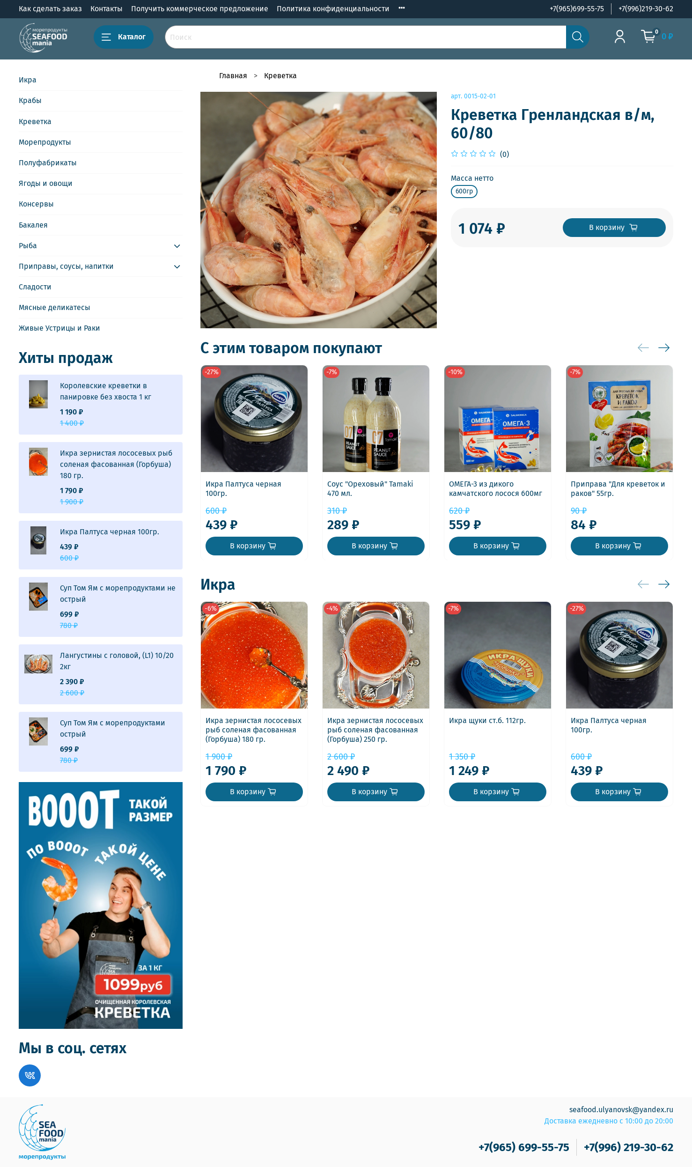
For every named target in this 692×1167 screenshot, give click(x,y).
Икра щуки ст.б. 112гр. (487, 720)
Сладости (35, 286)
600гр (464, 191)
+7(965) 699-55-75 (524, 1147)
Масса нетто (472, 178)
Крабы (30, 100)
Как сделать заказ (50, 8)
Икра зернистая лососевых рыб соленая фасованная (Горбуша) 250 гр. (375, 730)
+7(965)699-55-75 (577, 8)
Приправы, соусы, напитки (66, 266)
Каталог (124, 37)
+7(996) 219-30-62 (628, 1147)
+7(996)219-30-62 (645, 8)
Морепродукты (45, 142)
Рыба (28, 245)
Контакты (106, 8)
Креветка (280, 75)
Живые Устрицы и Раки (59, 328)
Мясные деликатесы (54, 307)
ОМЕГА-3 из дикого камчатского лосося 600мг (495, 489)
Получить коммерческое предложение (199, 8)
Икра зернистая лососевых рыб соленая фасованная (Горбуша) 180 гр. (254, 730)
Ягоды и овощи (46, 183)
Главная (233, 75)
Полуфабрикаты (48, 162)
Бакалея (33, 225)
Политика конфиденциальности (333, 8)
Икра (28, 79)
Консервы (36, 203)
